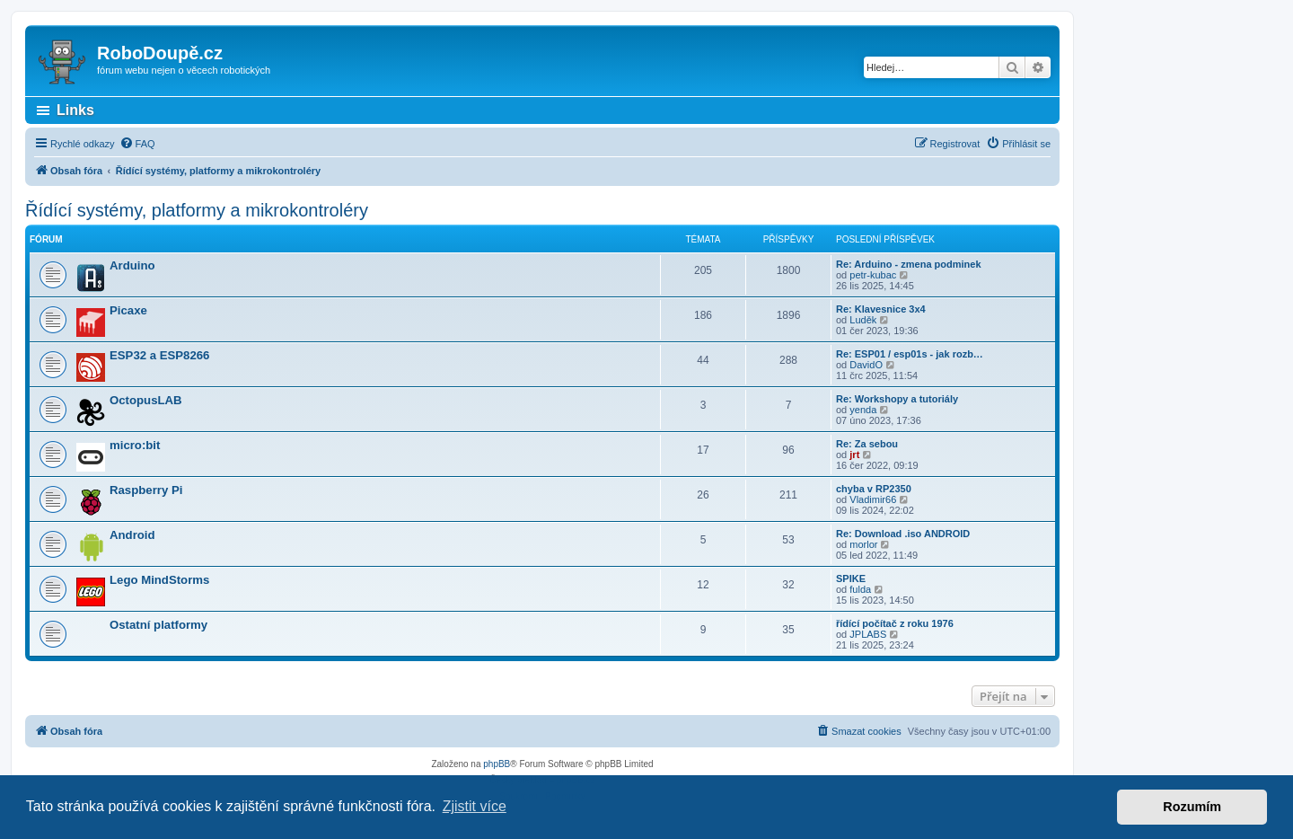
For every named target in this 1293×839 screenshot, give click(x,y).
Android (132, 535)
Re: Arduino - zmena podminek (908, 264)
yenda (862, 409)
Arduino (132, 265)
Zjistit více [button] (474, 806)
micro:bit (135, 445)
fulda (860, 589)
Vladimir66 (872, 499)
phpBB (496, 764)
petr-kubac (872, 274)
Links (75, 110)
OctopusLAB (146, 400)
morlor (863, 544)
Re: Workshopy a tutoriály (897, 398)
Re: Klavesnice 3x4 (881, 309)
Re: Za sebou (867, 443)
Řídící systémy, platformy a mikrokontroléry (196, 210)
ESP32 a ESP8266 (159, 355)
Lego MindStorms (159, 580)
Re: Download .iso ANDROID (903, 533)
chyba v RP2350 (873, 488)
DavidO (866, 364)
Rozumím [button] (1192, 806)
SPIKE (851, 578)
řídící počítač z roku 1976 (895, 623)
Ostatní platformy (158, 624)
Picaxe (128, 310)
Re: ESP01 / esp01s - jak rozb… (909, 354)
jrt (854, 454)
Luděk (862, 319)
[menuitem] (137, 144)
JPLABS (867, 634)
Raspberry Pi (146, 490)
